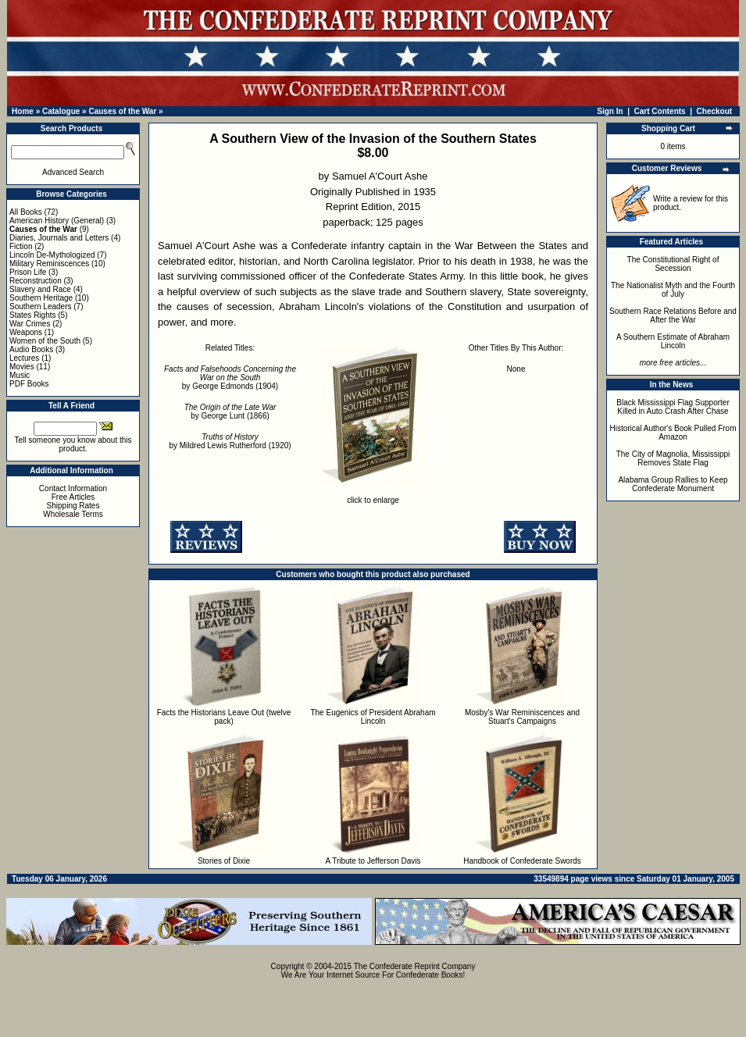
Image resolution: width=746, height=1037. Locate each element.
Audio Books (31, 349)
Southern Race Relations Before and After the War (673, 315)
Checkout (715, 111)
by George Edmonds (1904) (230, 377)
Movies (21, 366)
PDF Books (29, 384)
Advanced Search (73, 172)
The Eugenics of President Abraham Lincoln (372, 716)
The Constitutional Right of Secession (673, 264)
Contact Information (73, 488)
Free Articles (73, 497)
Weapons (25, 332)
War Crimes (29, 323)
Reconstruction (35, 280)
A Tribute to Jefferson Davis (372, 861)
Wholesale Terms (73, 514)
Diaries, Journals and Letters (59, 237)
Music (19, 375)
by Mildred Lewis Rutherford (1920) (230, 441)
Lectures (24, 358)
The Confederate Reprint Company (415, 966)
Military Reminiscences (49, 263)
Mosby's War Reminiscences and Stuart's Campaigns (522, 716)
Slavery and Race (40, 289)
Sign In (610, 111)
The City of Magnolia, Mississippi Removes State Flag (673, 458)
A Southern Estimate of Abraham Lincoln (673, 341)
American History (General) (56, 220)
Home (23, 111)
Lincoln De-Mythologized (52, 255)
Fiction (20, 246)
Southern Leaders (40, 306)
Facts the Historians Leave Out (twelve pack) (224, 716)
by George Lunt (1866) (230, 411)
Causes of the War (122, 111)
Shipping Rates (73, 505)
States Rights (32, 315)
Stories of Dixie (224, 861)
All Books (25, 212)
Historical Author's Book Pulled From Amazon (673, 432)
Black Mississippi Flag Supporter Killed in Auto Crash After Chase (673, 406)
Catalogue (61, 111)
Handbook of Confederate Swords (522, 861)
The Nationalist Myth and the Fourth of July (673, 289)
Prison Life (27, 272)
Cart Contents (660, 111)
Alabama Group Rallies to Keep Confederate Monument (672, 484)
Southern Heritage (41, 298)
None (516, 369)
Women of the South (44, 341)
